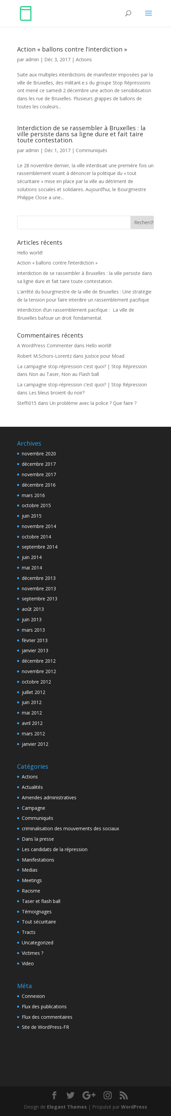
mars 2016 (33, 495)
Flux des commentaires (47, 1017)
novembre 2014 (39, 526)
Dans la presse (38, 839)
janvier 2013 (35, 650)
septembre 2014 (39, 547)
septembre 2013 (39, 598)
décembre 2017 (39, 464)
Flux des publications (44, 1006)
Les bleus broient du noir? (56, 392)
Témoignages (37, 911)
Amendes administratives (49, 797)
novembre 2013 (39, 588)
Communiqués (91, 150)
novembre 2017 (39, 474)
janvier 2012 (35, 744)
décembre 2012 (39, 661)
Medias (30, 870)
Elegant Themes (67, 1107)
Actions (84, 59)
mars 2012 (33, 733)
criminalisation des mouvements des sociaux (70, 828)
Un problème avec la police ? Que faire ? (93, 403)
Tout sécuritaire (39, 921)
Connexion (33, 996)
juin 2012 (32, 702)
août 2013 (33, 609)
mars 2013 (33, 630)
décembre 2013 (39, 578)
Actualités (32, 787)
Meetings (32, 880)
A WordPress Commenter (45, 345)
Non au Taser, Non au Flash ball (64, 374)
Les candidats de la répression (55, 849)
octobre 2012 (36, 681)
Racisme (31, 890)
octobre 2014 (36, 536)
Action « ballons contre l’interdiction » (72, 49)
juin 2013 (32, 619)
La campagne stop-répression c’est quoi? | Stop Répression (82, 366)
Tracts (29, 932)
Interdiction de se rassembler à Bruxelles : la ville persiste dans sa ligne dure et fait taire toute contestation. (81, 134)
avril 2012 (32, 723)
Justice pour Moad (104, 356)
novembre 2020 (39, 453)
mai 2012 (32, 712)
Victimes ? (32, 953)
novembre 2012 (39, 671)
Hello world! (30, 252)
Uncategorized (37, 942)
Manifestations (38, 860)
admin (32, 59)
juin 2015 (32, 516)
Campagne (33, 808)
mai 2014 (32, 567)
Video (28, 963)
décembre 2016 (39, 485)
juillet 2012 (33, 692)
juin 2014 (32, 557)
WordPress (134, 1107)
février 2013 (35, 640)
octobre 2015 (36, 505)
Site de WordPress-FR (45, 1027)
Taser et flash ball (41, 901)
